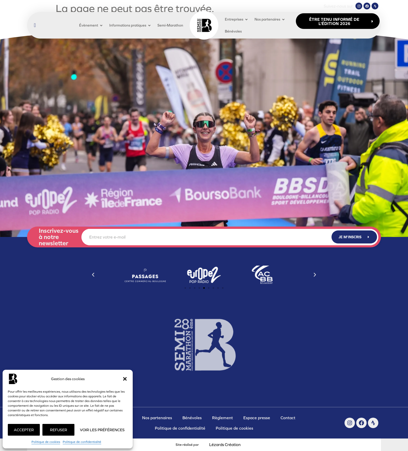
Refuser (58, 430)
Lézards (225, 444)
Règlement (222, 417)
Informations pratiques (130, 25)
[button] (125, 378)
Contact (287, 417)
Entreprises (236, 19)
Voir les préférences (102, 430)
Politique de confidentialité (82, 442)
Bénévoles (233, 31)
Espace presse (256, 417)
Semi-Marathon (170, 25)
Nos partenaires (269, 19)
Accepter (24, 430)
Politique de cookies (45, 442)
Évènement (91, 25)
